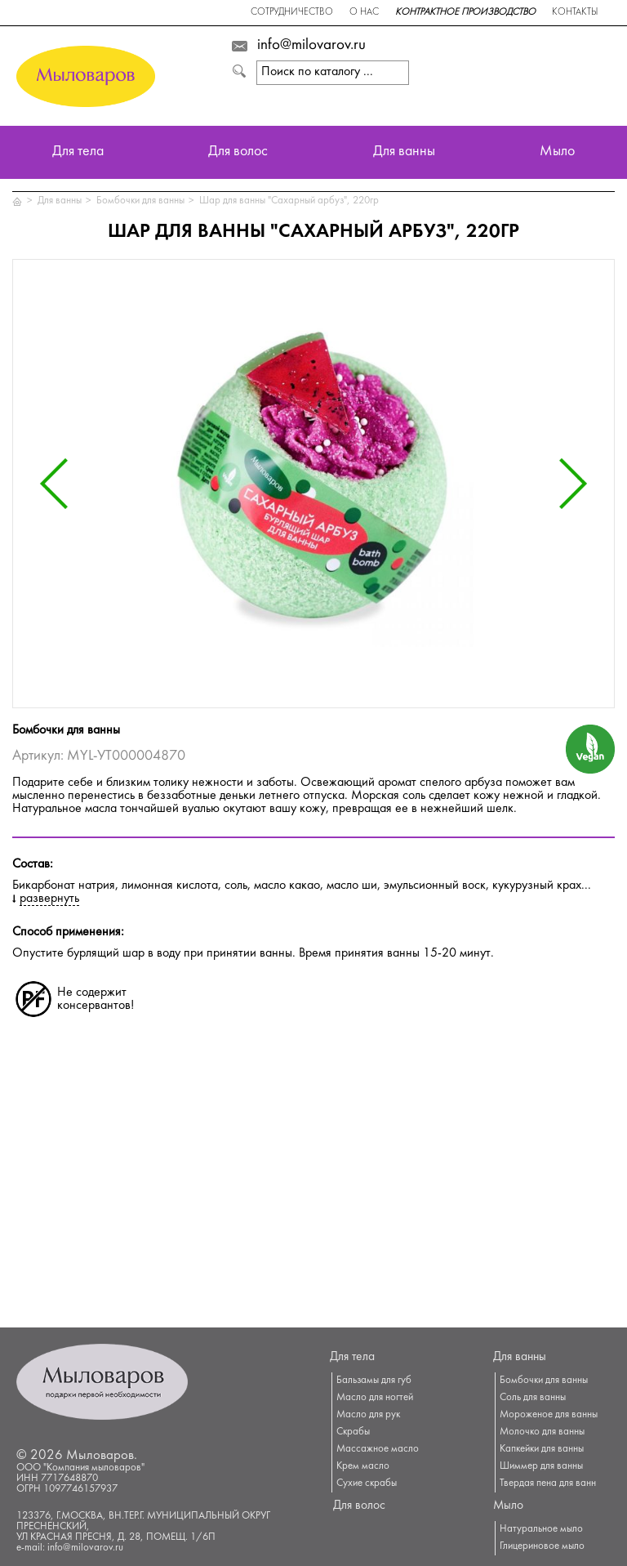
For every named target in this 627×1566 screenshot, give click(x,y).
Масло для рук (368, 1415)
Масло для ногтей (374, 1398)
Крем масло (362, 1466)
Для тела (78, 152)
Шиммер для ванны (541, 1466)
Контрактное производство (465, 12)
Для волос (238, 152)
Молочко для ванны (542, 1432)
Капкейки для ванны (542, 1449)
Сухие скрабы (366, 1483)
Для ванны (404, 152)
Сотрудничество (292, 12)
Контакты (575, 12)
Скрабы (353, 1432)
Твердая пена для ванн (548, 1483)
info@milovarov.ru (311, 45)
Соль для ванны (533, 1398)
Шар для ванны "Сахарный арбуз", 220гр (289, 201)
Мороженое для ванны (549, 1415)
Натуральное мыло (541, 1529)
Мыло (557, 152)
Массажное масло (377, 1449)
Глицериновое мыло (542, 1546)
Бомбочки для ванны (140, 201)
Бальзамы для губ (373, 1380)
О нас (364, 12)
